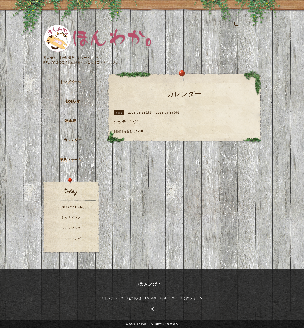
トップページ (70, 82)
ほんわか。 (152, 284)
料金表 (70, 121)
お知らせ (72, 101)
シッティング (71, 217)
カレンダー (73, 140)
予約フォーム (70, 159)
